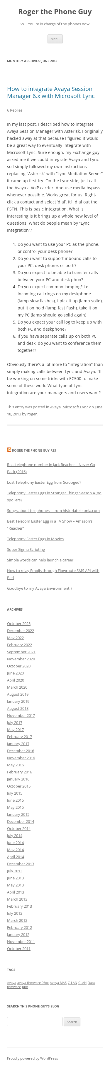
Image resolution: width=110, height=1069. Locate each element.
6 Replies (14, 110)
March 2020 (17, 687)
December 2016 (20, 750)
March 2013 (17, 899)
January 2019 (18, 701)
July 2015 (14, 793)
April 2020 (15, 680)
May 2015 (15, 807)
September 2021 (21, 651)
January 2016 (18, 779)
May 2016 (15, 765)
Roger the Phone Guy (55, 11)
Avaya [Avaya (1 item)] (11, 983)
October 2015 (19, 786)
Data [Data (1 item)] (91, 983)
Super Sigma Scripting (26, 549)
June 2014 (15, 842)
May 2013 (15, 885)
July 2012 (14, 913)
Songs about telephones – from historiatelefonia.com (53, 510)
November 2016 (21, 757)
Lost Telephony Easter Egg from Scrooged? (44, 482)
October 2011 (19, 948)
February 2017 (19, 736)
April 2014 (15, 856)
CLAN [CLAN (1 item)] (82, 983)
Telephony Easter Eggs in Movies (35, 538)
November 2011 (21, 941)
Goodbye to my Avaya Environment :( (39, 588)
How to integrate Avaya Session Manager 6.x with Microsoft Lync (51, 92)
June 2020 (15, 673)
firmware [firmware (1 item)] (14, 987)
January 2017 (18, 743)
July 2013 (14, 871)
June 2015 (15, 800)
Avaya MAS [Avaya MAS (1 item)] (58, 983)
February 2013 (19, 906)
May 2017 (15, 729)
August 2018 (17, 708)
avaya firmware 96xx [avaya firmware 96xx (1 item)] (33, 983)
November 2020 (21, 659)
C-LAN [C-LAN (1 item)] (72, 983)
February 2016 (19, 772)
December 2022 (20, 630)
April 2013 (15, 892)
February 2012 (19, 927)
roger (32, 414)
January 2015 (18, 814)
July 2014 (14, 835)
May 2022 (15, 637)
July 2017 (14, 722)
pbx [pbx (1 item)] (25, 987)
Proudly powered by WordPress (32, 1058)
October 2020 (19, 666)
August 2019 (17, 694)
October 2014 (19, 828)
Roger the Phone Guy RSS (34, 450)
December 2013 (20, 863)
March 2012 (17, 920)
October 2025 (19, 623)
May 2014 (15, 849)
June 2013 (15, 878)
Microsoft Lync (75, 407)
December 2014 (20, 821)
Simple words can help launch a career (40, 560)
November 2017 (21, 715)
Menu (55, 39)
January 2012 (18, 934)
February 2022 (19, 644)
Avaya (55, 407)
